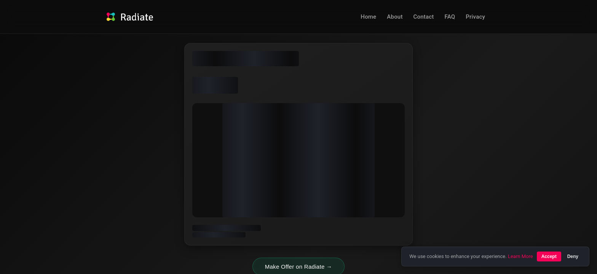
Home (368, 16)
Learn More (520, 256)
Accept (549, 256)
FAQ (450, 16)
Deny (572, 256)
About (394, 16)
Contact (423, 16)
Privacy (475, 16)
